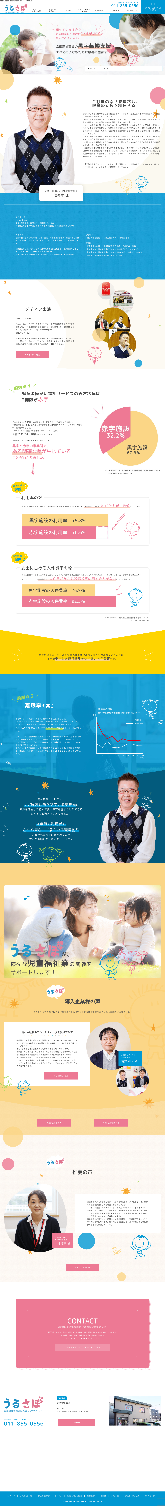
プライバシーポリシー (151, 1496)
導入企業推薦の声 (52, 10)
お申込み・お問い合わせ (132, 1496)
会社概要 (116, 11)
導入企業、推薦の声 (44, 1496)
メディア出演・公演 (36, 10)
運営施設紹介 (100, 11)
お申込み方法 (132, 11)
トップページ (11, 1496)
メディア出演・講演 (26, 1496)
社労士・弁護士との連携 (84, 11)
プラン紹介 (68, 11)
